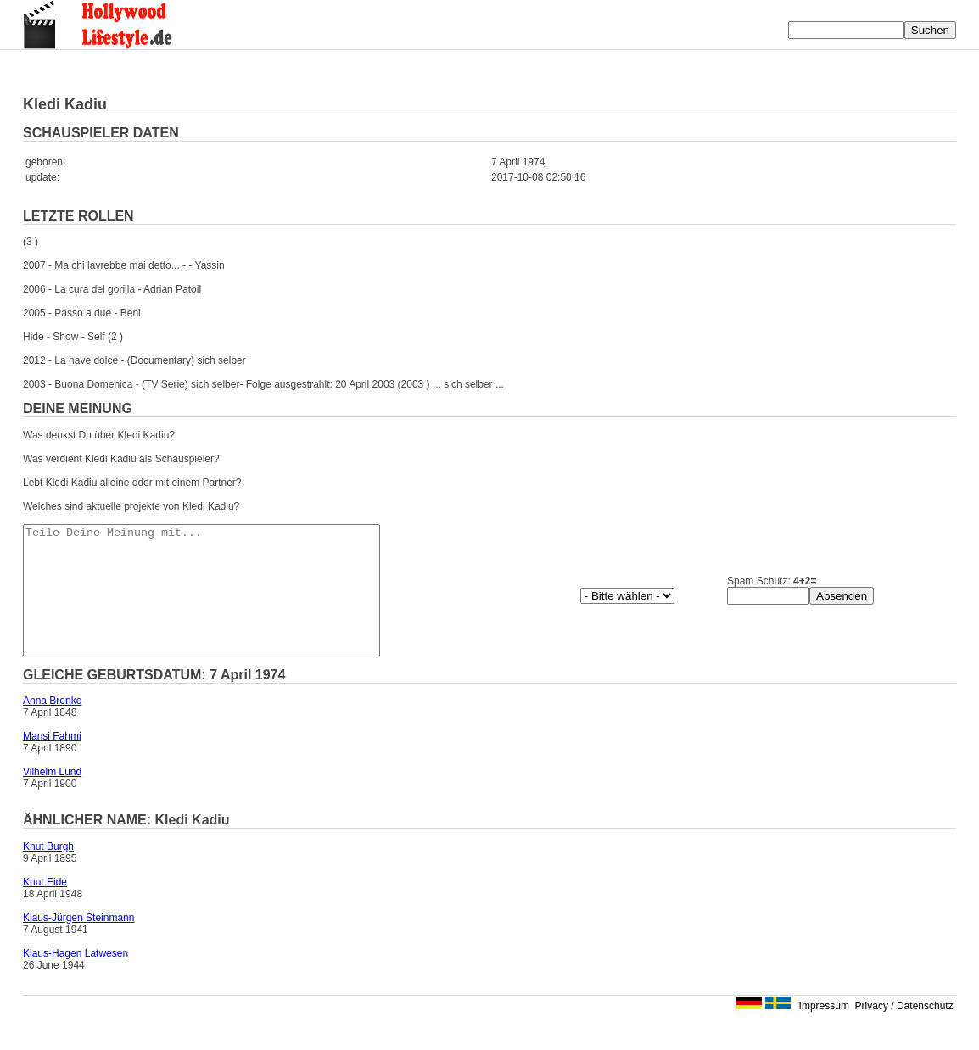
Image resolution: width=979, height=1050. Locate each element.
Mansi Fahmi (52, 762)
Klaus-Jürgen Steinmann (78, 943)
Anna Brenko (52, 726)
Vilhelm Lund (52, 797)
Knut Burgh (48, 872)
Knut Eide (45, 907)
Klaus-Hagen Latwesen (75, 979)
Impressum (824, 1031)
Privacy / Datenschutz (904, 1031)
